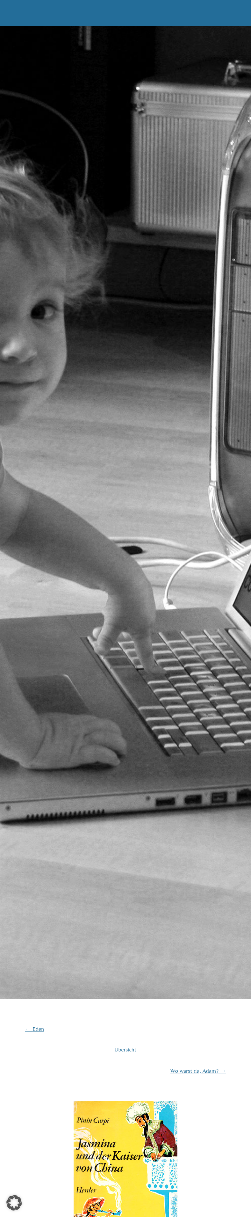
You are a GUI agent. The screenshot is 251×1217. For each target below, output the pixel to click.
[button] (14, 1203)
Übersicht (125, 1049)
